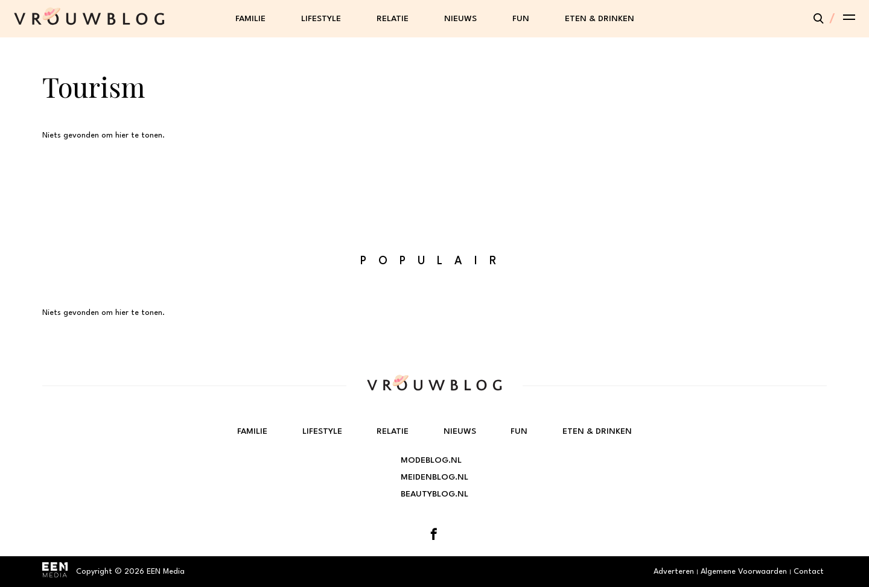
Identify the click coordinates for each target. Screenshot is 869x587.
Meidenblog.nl (434, 477)
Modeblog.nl (431, 460)
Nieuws (460, 18)
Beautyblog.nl (434, 494)
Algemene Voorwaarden (744, 572)
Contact (809, 572)
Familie (250, 18)
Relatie (393, 18)
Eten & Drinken (599, 18)
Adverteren (674, 572)
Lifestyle (321, 18)
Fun (520, 18)
